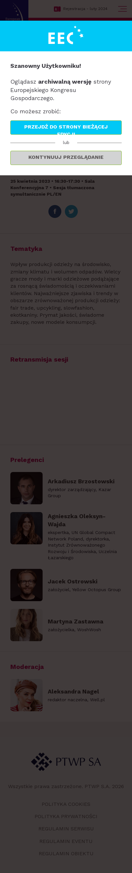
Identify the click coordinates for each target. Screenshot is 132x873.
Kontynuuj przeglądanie (66, 157)
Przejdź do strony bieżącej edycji (66, 129)
